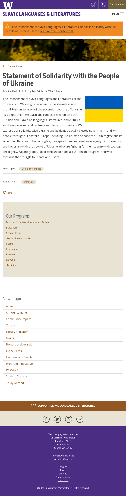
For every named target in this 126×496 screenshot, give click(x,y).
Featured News (15, 66)
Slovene (10, 259)
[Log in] (94, 4)
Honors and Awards (19, 344)
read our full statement (57, 31)
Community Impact (31, 168)
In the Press (14, 351)
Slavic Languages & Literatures (42, 14)
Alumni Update (63, 477)
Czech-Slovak (13, 233)
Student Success (16, 376)
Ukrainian (29, 181)
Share (7, 192)
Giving (10, 338)
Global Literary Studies (19, 238)
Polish (9, 243)
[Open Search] (103, 4)
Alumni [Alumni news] (10, 306)
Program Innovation (19, 364)
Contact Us (63, 480)
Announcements (17, 312)
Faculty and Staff (17, 332)
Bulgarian (11, 227)
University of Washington (57, 487)
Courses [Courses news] (11, 325)
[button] (104, 109)
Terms (63, 470)
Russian (10, 254)
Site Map (63, 473)
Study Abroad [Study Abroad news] (15, 383)
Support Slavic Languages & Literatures (63, 406)
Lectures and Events (19, 357)
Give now (117, 4)
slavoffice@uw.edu (63, 459)
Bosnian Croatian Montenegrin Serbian (28, 222)
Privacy (63, 466)
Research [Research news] (12, 370)
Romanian (12, 249)
